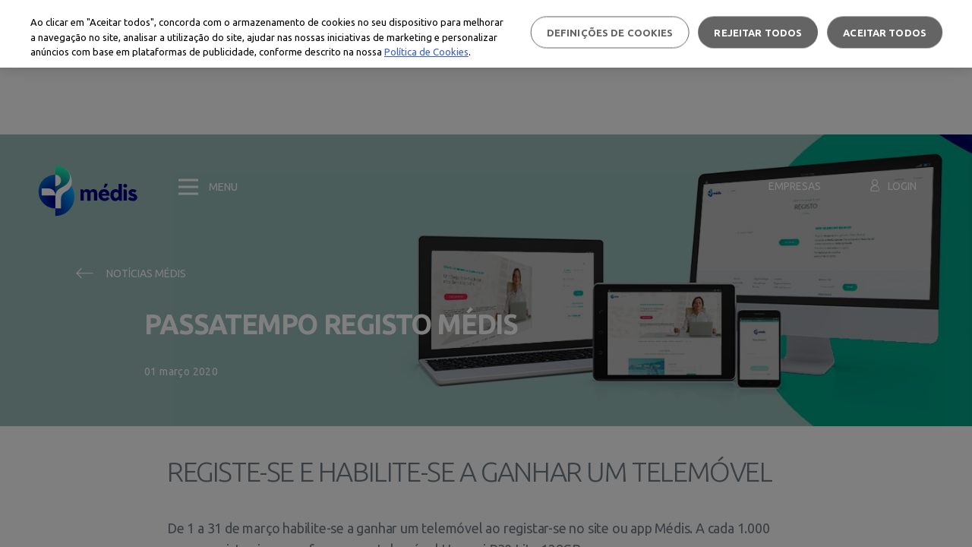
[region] (486, 34)
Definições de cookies (610, 32)
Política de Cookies (426, 51)
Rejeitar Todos (758, 32)
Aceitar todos (884, 32)
